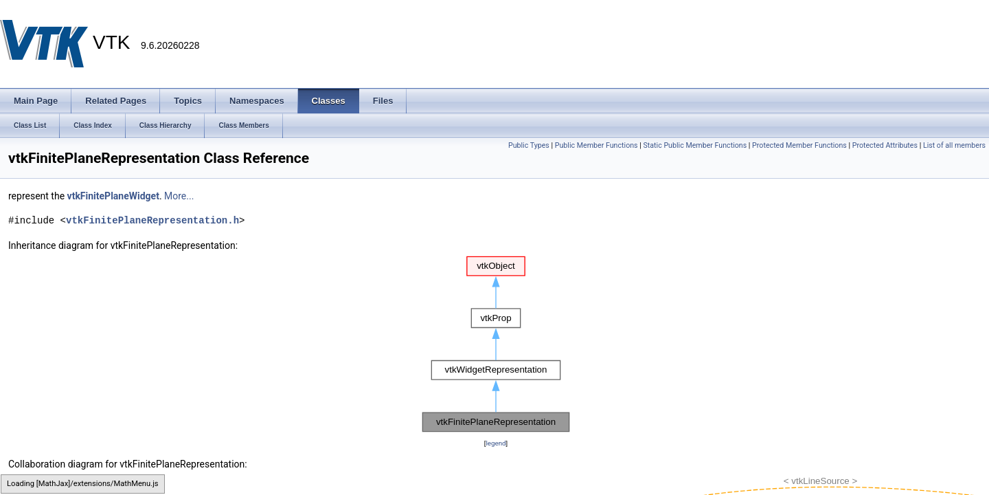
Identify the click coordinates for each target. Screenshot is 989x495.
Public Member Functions (596, 145)
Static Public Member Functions (695, 145)
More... (179, 195)
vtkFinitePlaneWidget (113, 195)
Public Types (528, 145)
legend (495, 443)
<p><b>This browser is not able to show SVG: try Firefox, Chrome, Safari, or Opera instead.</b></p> (496, 344)
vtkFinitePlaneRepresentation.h (152, 220)
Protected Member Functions (799, 145)
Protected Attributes (885, 145)
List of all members (954, 145)
